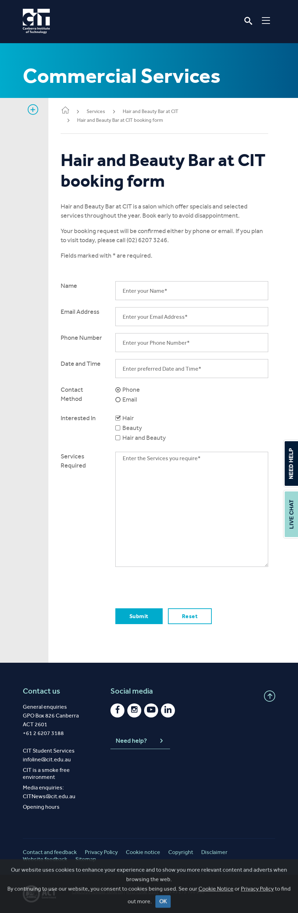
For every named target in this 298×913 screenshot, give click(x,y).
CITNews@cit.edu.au (49, 796)
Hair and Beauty (145, 438)
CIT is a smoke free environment (46, 773)
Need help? (140, 741)
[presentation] (169, 587)
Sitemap (85, 859)
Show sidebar (33, 109)
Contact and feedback (50, 852)
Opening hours (41, 806)
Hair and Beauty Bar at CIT (152, 111)
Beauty (133, 428)
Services (97, 111)
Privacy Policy (257, 907)
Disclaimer (214, 852)
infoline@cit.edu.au (47, 759)
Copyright (180, 852)
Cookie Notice (215, 907)
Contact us (41, 691)
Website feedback (45, 859)
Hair (129, 418)
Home (67, 110)
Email (130, 399)
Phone (132, 389)
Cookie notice (143, 852)
